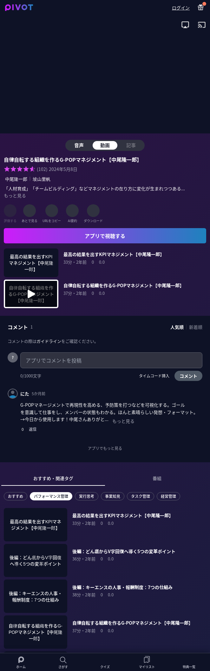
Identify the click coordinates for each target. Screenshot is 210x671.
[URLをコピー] (51, 210)
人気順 (177, 327)
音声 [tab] (79, 145)
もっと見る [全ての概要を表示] (15, 195)
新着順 (195, 327)
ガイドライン (48, 341)
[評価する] (10, 210)
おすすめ (15, 496)
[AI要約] (72, 210)
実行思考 (86, 496)
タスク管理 (140, 496)
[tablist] (105, 478)
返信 (32, 429)
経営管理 (168, 496)
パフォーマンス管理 (51, 496)
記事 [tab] (131, 145)
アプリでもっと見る (105, 448)
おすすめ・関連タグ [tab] (53, 478)
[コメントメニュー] (197, 394)
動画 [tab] (105, 145)
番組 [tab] (157, 478)
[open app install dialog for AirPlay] (185, 24)
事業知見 (112, 496)
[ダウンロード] (93, 210)
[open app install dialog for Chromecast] (201, 24)
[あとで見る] (29, 210)
